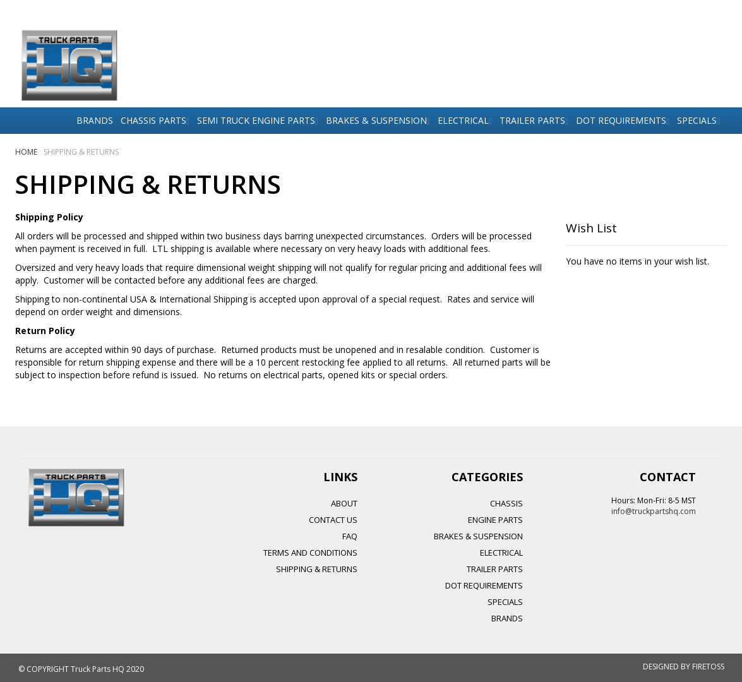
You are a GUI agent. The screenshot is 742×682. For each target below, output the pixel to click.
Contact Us (333, 519)
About (344, 503)
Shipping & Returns (316, 569)
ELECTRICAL (501, 552)
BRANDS (507, 618)
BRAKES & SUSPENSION (478, 536)
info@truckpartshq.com (653, 511)
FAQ (349, 536)
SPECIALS (505, 601)
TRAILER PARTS (495, 569)
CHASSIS (506, 503)
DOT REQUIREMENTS (484, 585)
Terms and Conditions (310, 552)
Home (27, 152)
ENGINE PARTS (495, 519)
